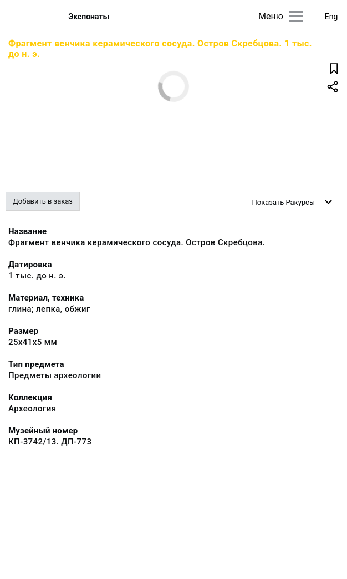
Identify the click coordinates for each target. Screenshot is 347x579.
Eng (331, 16)
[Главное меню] (295, 16)
